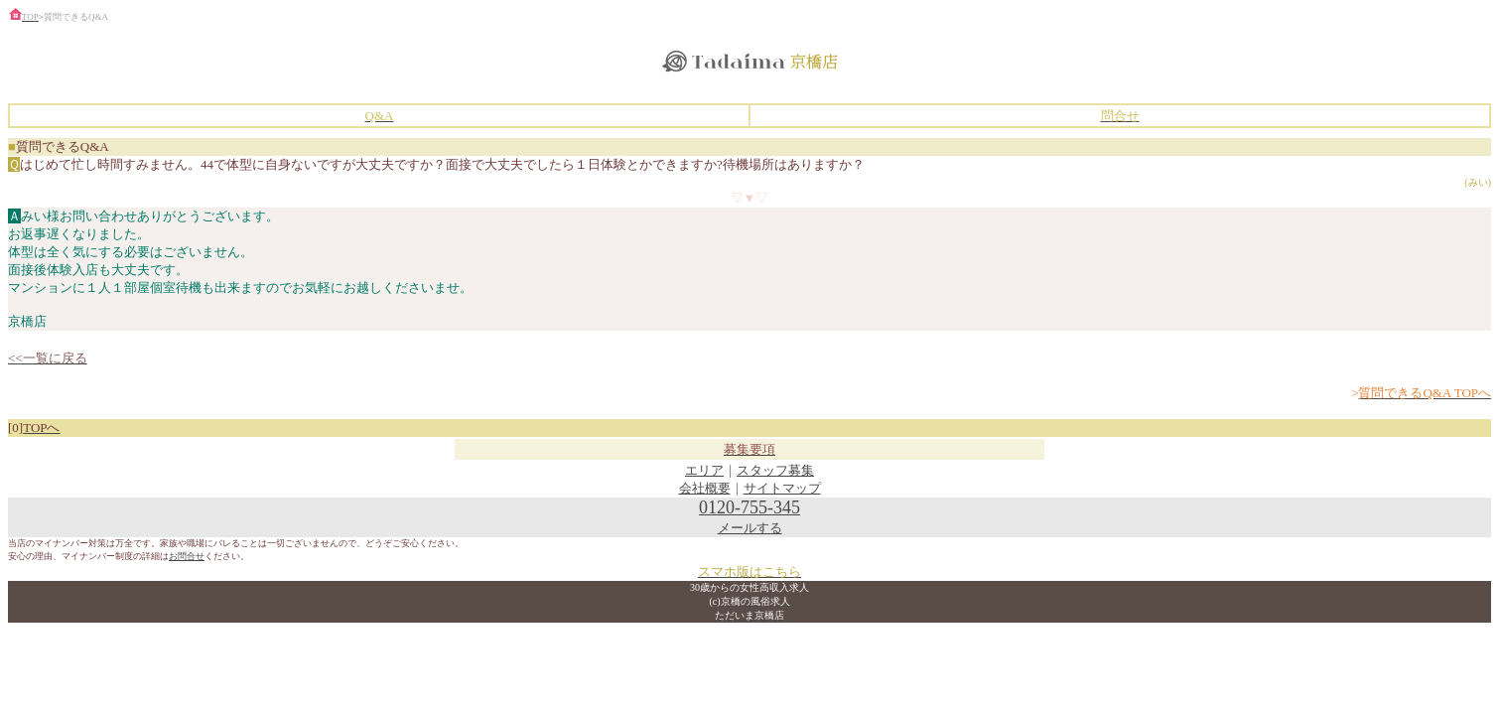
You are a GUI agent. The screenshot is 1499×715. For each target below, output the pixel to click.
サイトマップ (782, 488)
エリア (704, 470)
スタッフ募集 (775, 470)
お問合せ (186, 556)
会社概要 (705, 488)
